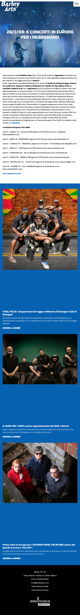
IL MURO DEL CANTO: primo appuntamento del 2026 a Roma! (36, 426)
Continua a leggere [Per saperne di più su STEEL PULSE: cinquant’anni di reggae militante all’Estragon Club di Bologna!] (11, 328)
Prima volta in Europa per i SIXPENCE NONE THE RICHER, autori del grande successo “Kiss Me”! (39, 546)
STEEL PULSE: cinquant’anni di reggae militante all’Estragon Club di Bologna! (40, 313)
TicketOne (15, 123)
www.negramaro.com (12, 173)
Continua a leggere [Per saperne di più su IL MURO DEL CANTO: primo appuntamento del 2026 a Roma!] (11, 436)
